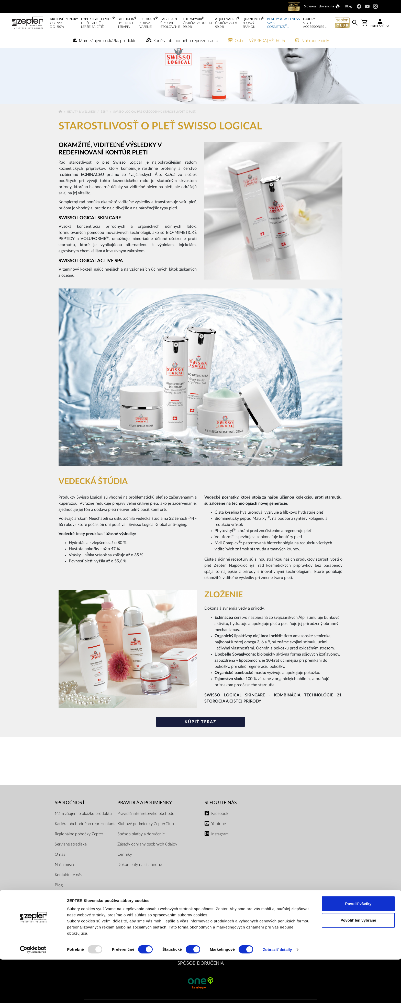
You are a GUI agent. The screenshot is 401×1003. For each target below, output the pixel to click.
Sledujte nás (221, 809)
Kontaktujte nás (68, 881)
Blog (59, 892)
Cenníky (124, 861)
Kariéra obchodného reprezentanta (86, 830)
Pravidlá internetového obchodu (145, 820)
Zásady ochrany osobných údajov (147, 851)
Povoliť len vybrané (358, 963)
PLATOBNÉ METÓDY (200, 926)
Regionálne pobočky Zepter (79, 841)
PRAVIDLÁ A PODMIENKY (144, 809)
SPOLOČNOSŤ (70, 809)
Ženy (105, 118)
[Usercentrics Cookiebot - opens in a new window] (33, 993)
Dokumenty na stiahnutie (139, 871)
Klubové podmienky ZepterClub (145, 830)
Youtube (218, 830)
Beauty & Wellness (81, 118)
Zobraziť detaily (277, 993)
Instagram (220, 841)
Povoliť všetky (358, 947)
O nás (60, 861)
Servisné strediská (71, 851)
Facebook (219, 820)
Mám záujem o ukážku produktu (83, 820)
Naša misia (64, 871)
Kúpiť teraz (200, 729)
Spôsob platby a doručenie (141, 841)
